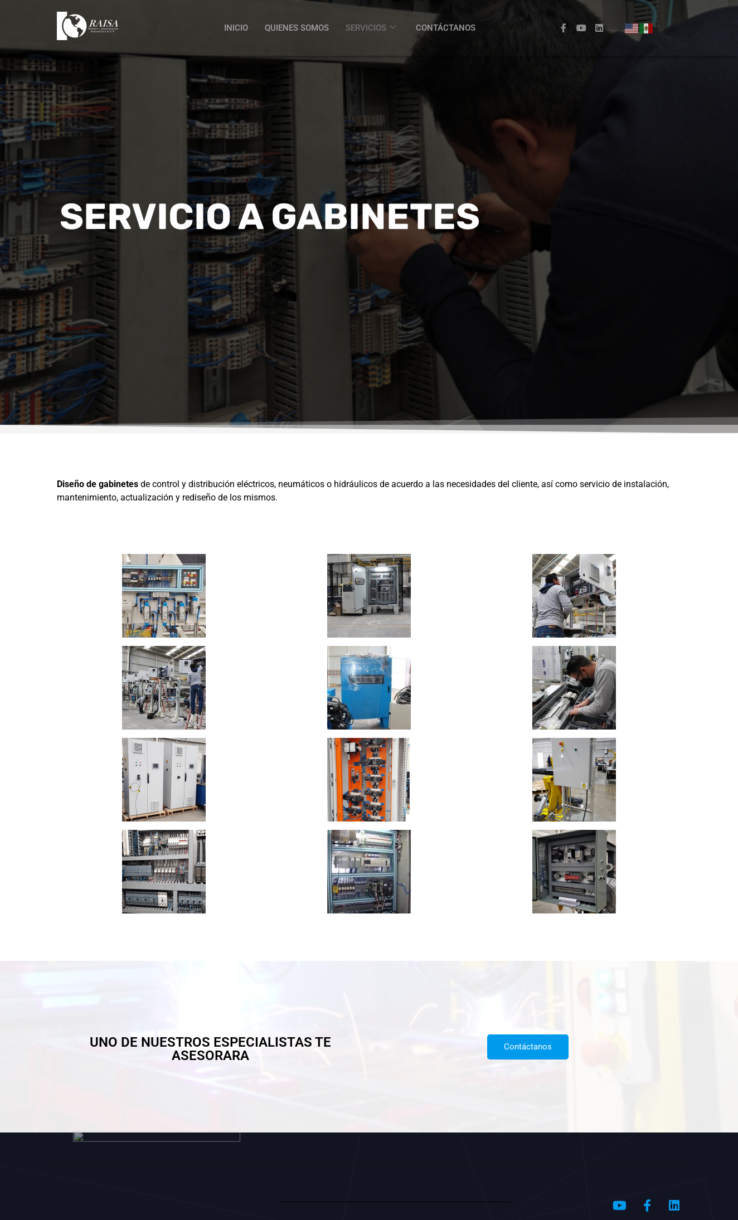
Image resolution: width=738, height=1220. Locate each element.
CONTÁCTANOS (445, 28)
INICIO (236, 28)
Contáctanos (528, 1047)
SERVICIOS (371, 28)
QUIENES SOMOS (297, 28)
